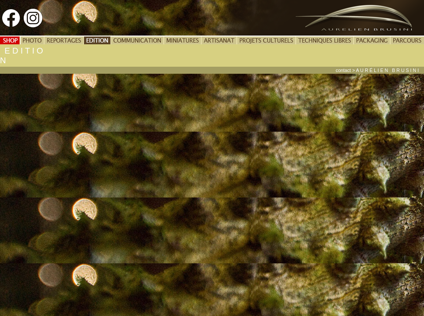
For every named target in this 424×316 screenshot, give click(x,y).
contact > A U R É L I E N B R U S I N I (380, 70)
